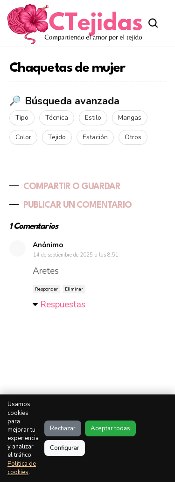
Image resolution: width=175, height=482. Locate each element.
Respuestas (62, 305)
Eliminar (74, 289)
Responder (46, 289)
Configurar (64, 448)
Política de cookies (21, 468)
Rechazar (63, 428)
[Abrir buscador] (153, 23)
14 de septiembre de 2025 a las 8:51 (76, 254)
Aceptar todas (110, 428)
